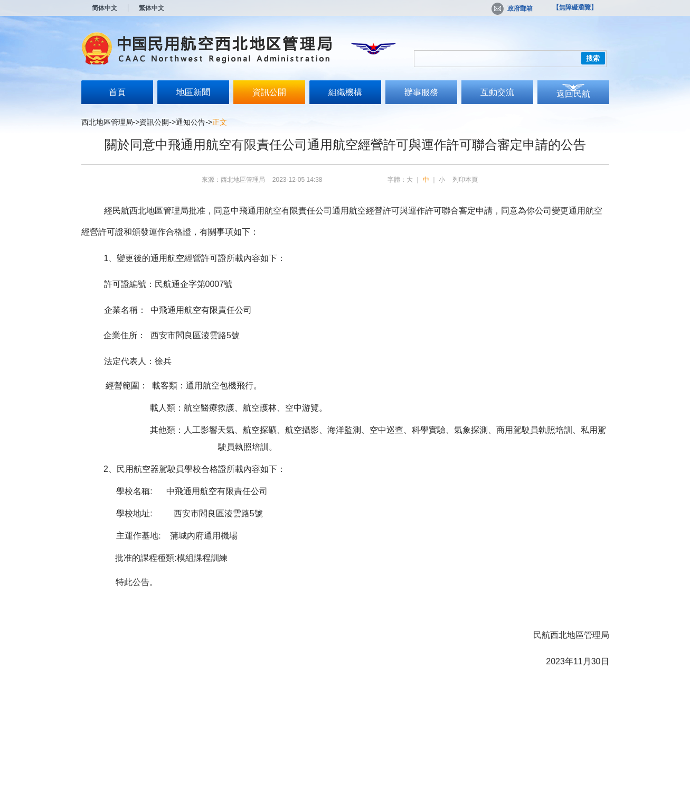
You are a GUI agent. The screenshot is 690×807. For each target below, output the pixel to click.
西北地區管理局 (107, 122)
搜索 (593, 58)
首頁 (117, 92)
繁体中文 (151, 8)
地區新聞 (193, 92)
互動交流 (497, 92)
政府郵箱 (512, 8)
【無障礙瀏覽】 (575, 7)
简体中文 (104, 8)
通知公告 (190, 122)
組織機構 (345, 92)
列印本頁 (465, 179)
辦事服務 (421, 92)
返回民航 (573, 93)
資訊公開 (269, 92)
